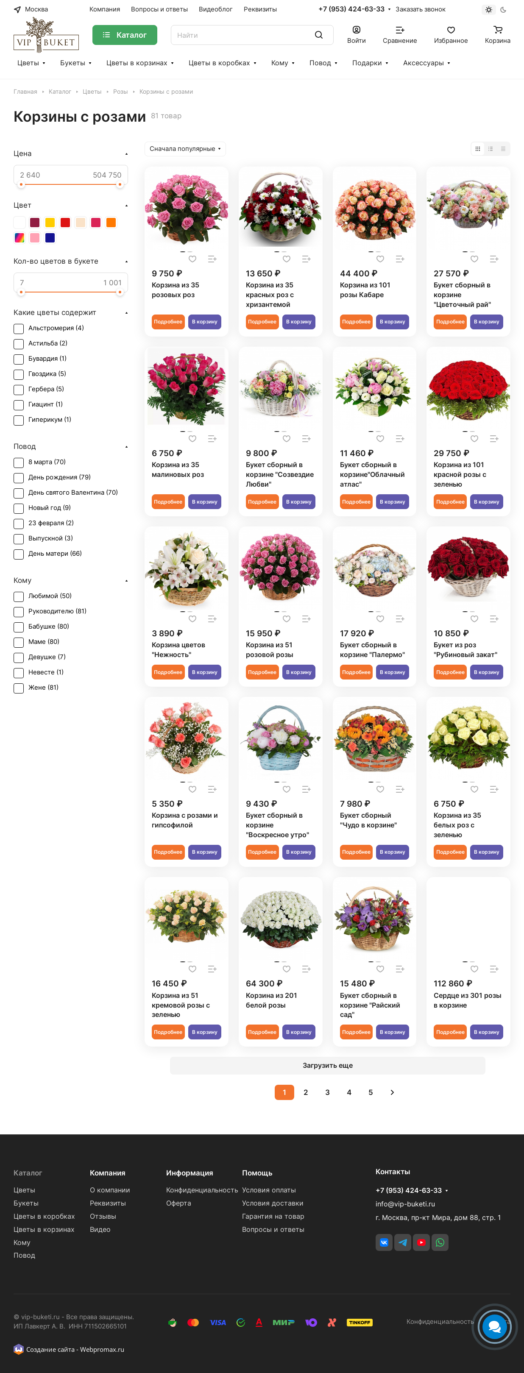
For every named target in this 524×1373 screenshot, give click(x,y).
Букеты (72, 63)
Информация (189, 1173)
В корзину (204, 321)
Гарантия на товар (273, 1216)
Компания (107, 1173)
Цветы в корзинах (136, 63)
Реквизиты (108, 1203)
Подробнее (168, 321)
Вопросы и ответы (273, 1229)
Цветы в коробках (219, 63)
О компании (110, 1190)
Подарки (367, 63)
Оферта (178, 1203)
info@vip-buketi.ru (405, 1204)
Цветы (28, 63)
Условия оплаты (269, 1190)
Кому (279, 63)
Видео (100, 1229)
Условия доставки (273, 1203)
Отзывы (103, 1216)
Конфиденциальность (202, 1190)
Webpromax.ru (102, 1349)
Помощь (257, 1173)
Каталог (28, 1173)
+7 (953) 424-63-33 (351, 9)
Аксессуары (423, 63)
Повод (320, 63)
